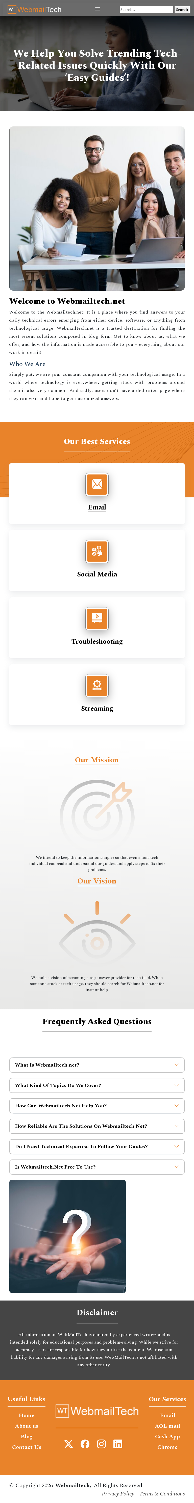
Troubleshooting (97, 641)
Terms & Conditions (162, 1494)
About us (26, 1426)
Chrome (167, 1447)
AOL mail (167, 1426)
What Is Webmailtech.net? (97, 1065)
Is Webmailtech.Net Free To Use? (97, 1167)
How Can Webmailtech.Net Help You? (97, 1106)
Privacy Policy (118, 1494)
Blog (27, 1437)
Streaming (97, 708)
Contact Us (26, 1447)
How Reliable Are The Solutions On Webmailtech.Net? (97, 1126)
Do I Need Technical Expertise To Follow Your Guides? (97, 1146)
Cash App (167, 1437)
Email (97, 507)
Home (26, 1415)
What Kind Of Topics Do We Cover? (97, 1085)
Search (182, 10)
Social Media (97, 574)
